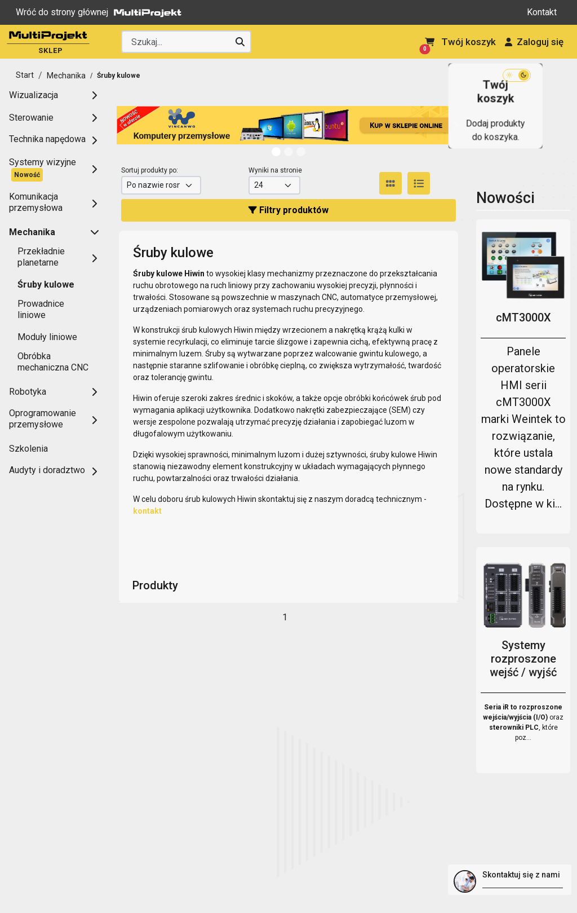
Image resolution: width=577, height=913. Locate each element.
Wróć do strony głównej (101, 12)
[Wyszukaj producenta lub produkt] (186, 41)
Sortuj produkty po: (149, 170)
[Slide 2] (300, 152)
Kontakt (542, 12)
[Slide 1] (288, 152)
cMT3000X (523, 317)
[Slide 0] (276, 152)
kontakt (147, 510)
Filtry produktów (288, 210)
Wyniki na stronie (275, 170)
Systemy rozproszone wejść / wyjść (523, 658)
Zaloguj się (534, 41)
